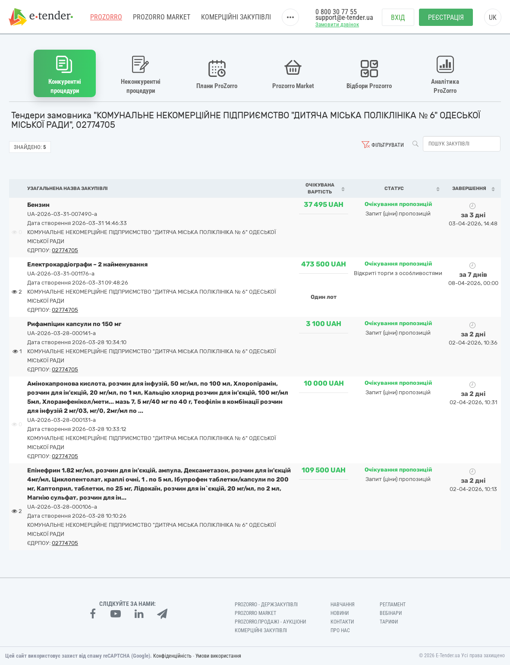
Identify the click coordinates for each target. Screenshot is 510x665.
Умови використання (218, 656)
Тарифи (389, 622)
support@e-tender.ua (344, 17)
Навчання (343, 605)
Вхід (398, 17)
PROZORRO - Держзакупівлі (266, 605)
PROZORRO (106, 17)
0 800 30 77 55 (336, 12)
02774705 (65, 250)
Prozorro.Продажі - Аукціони (270, 622)
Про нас (340, 630)
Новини (340, 613)
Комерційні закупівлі (236, 17)
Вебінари (391, 613)
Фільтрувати (387, 145)
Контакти (342, 622)
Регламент (393, 605)
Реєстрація (446, 17)
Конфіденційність (172, 656)
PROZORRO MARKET (161, 17)
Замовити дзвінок (337, 24)
